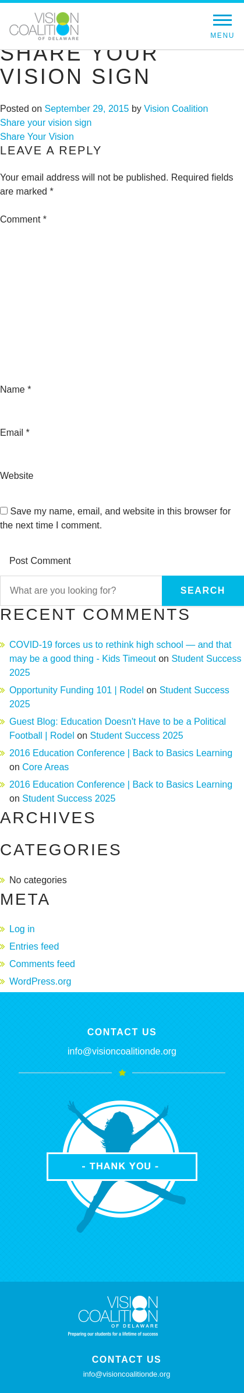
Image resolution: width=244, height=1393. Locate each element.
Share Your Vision (37, 137)
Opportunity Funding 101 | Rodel (76, 690)
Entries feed (34, 946)
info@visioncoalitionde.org (122, 1051)
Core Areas (45, 767)
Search (203, 590)
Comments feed (42, 964)
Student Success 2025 (136, 735)
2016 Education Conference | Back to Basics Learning (120, 753)
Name (15, 389)
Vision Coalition (176, 109)
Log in (22, 929)
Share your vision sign (45, 123)
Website (17, 476)
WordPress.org (40, 981)
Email (15, 433)
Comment (23, 219)
